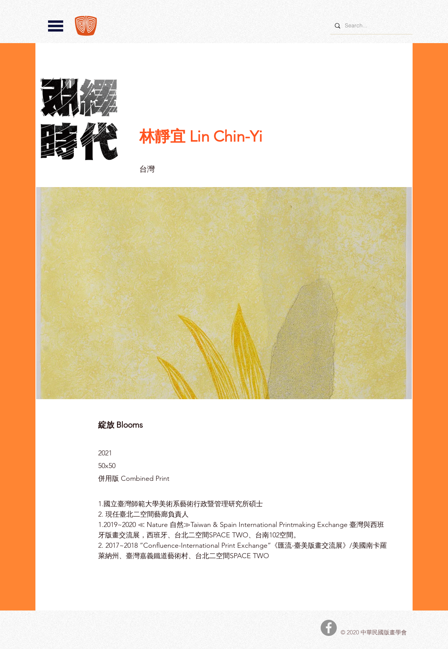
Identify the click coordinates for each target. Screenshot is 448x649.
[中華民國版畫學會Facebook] (329, 628)
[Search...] (370, 25)
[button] (55, 26)
